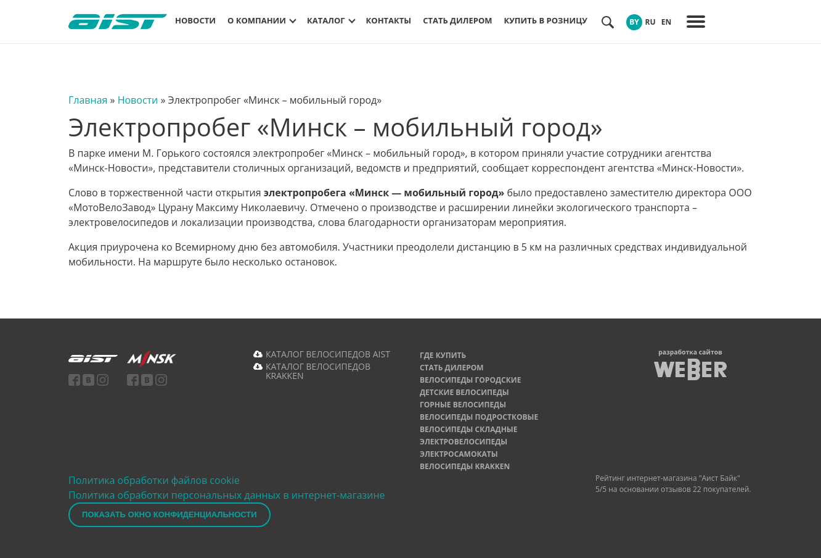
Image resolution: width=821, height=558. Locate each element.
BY (634, 22)
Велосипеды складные (469, 429)
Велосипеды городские (470, 380)
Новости (195, 20)
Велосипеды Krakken (465, 466)
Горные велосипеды (463, 404)
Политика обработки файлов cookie (154, 480)
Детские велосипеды (464, 392)
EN (666, 22)
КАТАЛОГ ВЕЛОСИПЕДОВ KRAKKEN (318, 371)
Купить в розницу (545, 20)
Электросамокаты (459, 454)
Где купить (443, 355)
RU (650, 22)
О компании (256, 20)
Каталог (326, 20)
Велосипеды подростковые (479, 417)
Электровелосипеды (463, 441)
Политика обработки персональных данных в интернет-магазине (226, 495)
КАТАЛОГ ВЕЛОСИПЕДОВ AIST (328, 354)
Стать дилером (457, 20)
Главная (87, 100)
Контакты (389, 20)
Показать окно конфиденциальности (169, 514)
